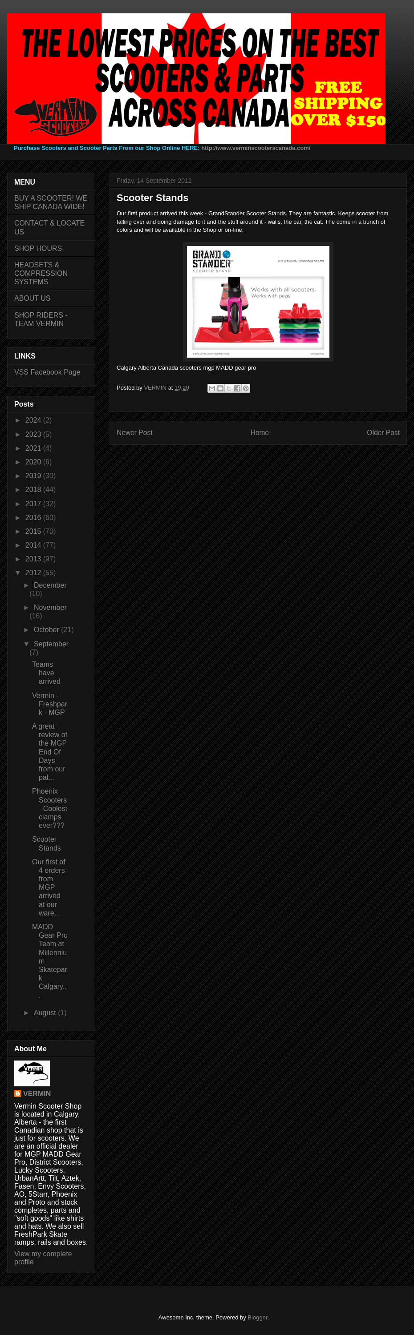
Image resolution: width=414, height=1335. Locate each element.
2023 (34, 434)
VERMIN (37, 1093)
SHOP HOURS (38, 248)
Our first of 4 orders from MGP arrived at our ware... (48, 887)
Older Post (383, 432)
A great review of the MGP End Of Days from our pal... (49, 751)
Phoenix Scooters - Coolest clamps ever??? (49, 808)
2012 (34, 573)
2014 (34, 545)
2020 (34, 462)
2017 (34, 504)
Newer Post (135, 432)
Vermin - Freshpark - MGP (49, 704)
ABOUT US (32, 298)
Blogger (257, 1317)
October (47, 629)
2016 (34, 517)
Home (260, 432)
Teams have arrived (46, 673)
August (46, 1012)
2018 (34, 489)
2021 (34, 448)
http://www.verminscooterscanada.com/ (255, 148)
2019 (34, 476)
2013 (34, 559)
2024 (34, 420)
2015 (34, 531)
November (50, 607)
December (50, 585)
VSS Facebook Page (47, 372)
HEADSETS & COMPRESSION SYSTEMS (41, 273)
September (51, 644)
